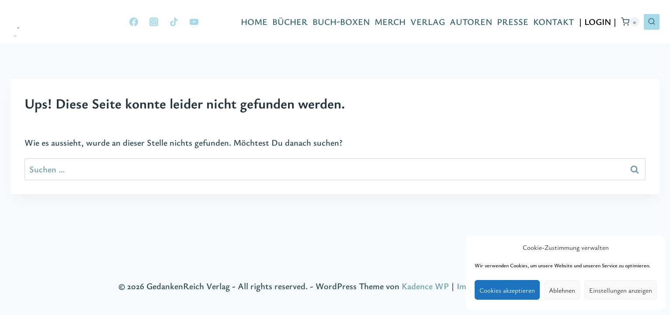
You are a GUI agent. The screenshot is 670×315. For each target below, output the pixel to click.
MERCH (390, 22)
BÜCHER (290, 22)
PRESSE (512, 22)
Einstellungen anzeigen (620, 290)
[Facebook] (133, 22)
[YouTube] (194, 22)
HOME (254, 22)
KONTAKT (553, 22)
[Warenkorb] (630, 22)
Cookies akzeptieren (507, 290)
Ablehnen (562, 290)
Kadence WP (425, 286)
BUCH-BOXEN (341, 22)
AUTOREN (471, 22)
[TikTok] (174, 22)
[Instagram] (154, 22)
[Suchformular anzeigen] (652, 22)
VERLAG (427, 22)
